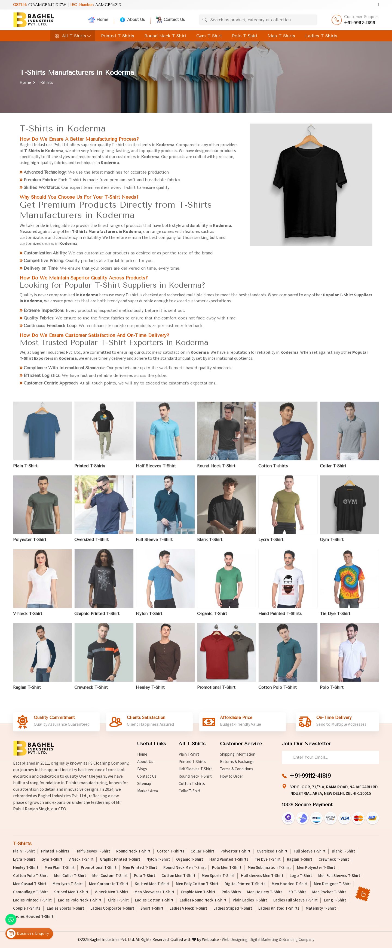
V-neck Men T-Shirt (111, 892)
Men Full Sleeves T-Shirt (339, 876)
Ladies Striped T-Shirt (232, 908)
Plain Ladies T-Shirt (250, 900)
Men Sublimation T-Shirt (269, 867)
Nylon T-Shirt (149, 616)
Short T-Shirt (151, 908)
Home (98, 20)
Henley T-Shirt (150, 690)
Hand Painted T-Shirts (280, 616)
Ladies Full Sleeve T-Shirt (295, 900)
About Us (132, 20)
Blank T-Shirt (209, 543)
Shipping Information (237, 754)
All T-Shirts (73, 35)
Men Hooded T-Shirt (290, 884)
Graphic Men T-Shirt (198, 892)
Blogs (142, 769)
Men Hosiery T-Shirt (264, 892)
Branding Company (298, 940)
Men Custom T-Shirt (110, 876)
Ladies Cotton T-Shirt (154, 900)
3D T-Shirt (297, 892)
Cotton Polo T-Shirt (277, 690)
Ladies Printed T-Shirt (32, 900)
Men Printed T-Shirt (140, 867)
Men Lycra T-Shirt (68, 884)
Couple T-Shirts (27, 908)
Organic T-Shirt (212, 616)
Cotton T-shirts (273, 469)
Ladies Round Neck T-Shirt (203, 900)
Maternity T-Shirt (321, 908)
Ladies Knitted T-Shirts (278, 908)
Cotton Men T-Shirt (178, 876)
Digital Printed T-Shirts (245, 884)
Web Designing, (235, 940)
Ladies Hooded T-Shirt (33, 916)
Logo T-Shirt (301, 876)
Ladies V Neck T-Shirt (188, 908)
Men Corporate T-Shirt (108, 884)
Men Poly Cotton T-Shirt (197, 884)
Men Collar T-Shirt (70, 876)
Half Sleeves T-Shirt (156, 469)
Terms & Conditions (236, 769)
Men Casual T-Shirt (29, 884)
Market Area (147, 791)
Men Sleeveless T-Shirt (154, 892)
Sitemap (144, 784)
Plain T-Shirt (25, 469)
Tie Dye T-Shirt (335, 616)
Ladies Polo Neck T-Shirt (80, 900)
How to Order (231, 776)
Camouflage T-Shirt (30, 892)
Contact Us (170, 20)
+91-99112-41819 (359, 22)
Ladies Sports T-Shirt (65, 908)
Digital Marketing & (265, 940)
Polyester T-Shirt (29, 543)
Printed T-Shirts (117, 35)
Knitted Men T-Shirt (152, 884)
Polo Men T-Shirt (226, 867)
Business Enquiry (28, 933)
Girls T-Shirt (118, 900)
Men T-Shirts (281, 35)
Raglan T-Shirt (27, 690)
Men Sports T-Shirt (218, 876)
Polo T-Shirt (245, 35)
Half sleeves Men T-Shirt (262, 876)
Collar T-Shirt (333, 469)
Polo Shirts (231, 892)
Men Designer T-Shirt (332, 884)
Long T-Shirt (335, 900)
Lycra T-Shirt (270, 543)
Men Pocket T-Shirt (329, 892)
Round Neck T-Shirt (165, 35)
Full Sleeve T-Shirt (154, 543)
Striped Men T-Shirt (71, 892)
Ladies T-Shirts (321, 35)
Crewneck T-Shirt (91, 690)
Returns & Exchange (237, 762)
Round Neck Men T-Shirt (184, 867)
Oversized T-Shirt (91, 543)
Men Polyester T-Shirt (316, 867)
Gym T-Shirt (209, 35)
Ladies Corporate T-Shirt (112, 908)
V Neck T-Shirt (27, 616)
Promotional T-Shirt (216, 690)
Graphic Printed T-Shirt (97, 616)
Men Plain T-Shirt (60, 867)
